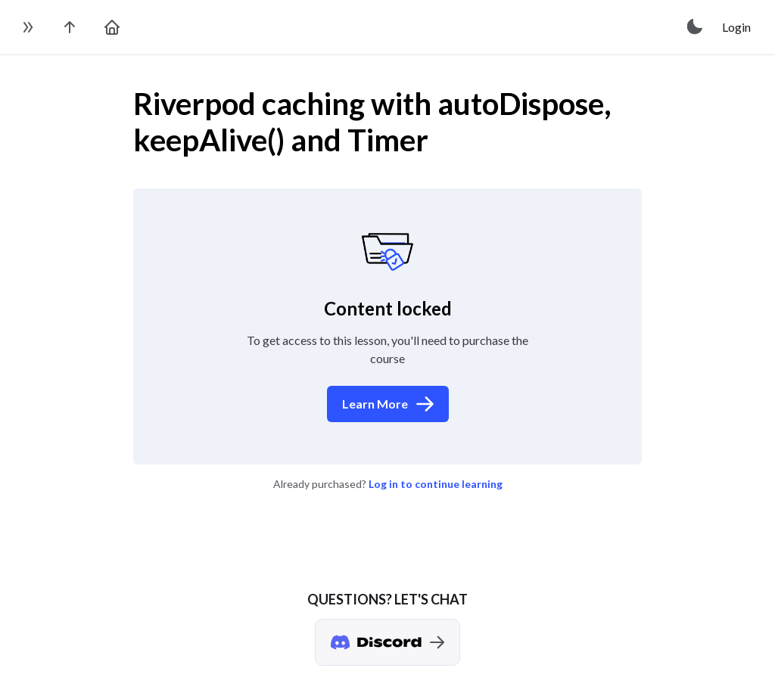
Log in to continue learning (436, 483)
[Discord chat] (387, 642)
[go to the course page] (70, 27)
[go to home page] (112, 27)
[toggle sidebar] (27, 27)
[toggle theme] (695, 27)
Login (736, 27)
